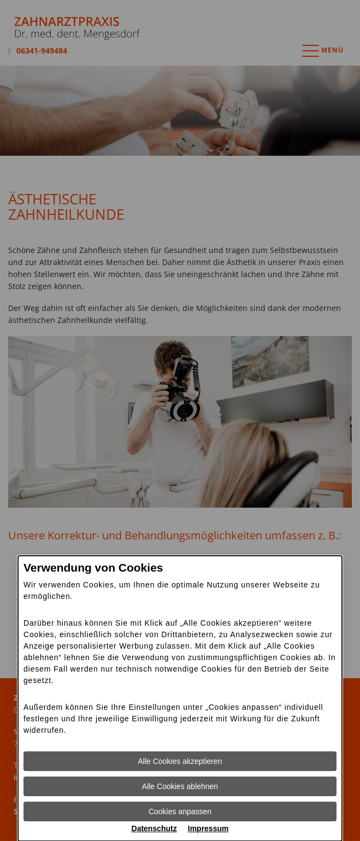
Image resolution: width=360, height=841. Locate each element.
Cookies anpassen (180, 811)
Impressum (208, 828)
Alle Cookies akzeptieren (180, 761)
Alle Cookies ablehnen (180, 786)
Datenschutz (154, 828)
